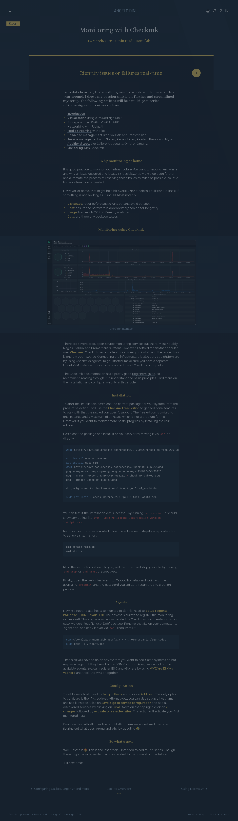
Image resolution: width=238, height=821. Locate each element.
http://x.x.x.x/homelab (124, 580)
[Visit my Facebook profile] (221, 10)
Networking (75, 126)
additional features (163, 408)
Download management (84, 135)
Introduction (76, 113)
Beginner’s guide (143, 374)
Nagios (68, 348)
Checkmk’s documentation (149, 619)
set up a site (75, 535)
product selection (75, 408)
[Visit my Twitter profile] (214, 10)
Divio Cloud (40, 814)
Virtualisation (76, 118)
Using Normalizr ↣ (194, 788)
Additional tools (78, 143)
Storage (73, 122)
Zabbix (79, 348)
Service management (82, 139)
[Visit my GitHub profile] (208, 10)
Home (191, 814)
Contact (225, 814)
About (213, 814)
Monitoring (75, 148)
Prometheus (99, 348)
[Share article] (196, 73)
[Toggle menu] (11, 11)
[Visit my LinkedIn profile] (227, 10)
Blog (201, 814)
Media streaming (79, 130)
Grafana (115, 348)
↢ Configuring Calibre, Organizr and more (60, 788)
